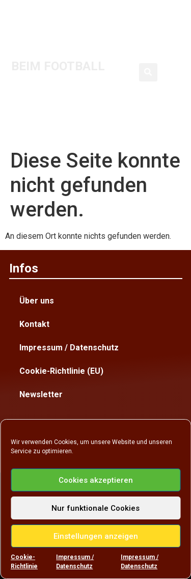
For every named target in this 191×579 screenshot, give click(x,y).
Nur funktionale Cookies (95, 508)
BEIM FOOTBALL (58, 66)
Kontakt (34, 324)
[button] (148, 72)
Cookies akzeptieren (96, 480)
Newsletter (41, 394)
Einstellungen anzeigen (95, 536)
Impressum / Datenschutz (75, 562)
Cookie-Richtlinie (24, 562)
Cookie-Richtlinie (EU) (61, 371)
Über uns (36, 301)
